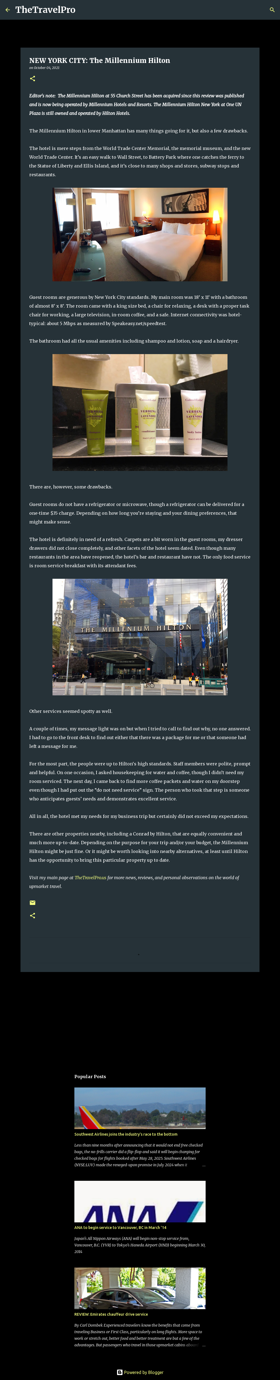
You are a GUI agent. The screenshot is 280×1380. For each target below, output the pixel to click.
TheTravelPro (45, 9)
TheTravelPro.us (90, 877)
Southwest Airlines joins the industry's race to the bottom (125, 1134)
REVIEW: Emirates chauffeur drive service (111, 1314)
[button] (32, 79)
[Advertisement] (140, 1018)
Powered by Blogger (140, 1372)
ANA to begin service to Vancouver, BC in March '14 (120, 1227)
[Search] (83, 9)
